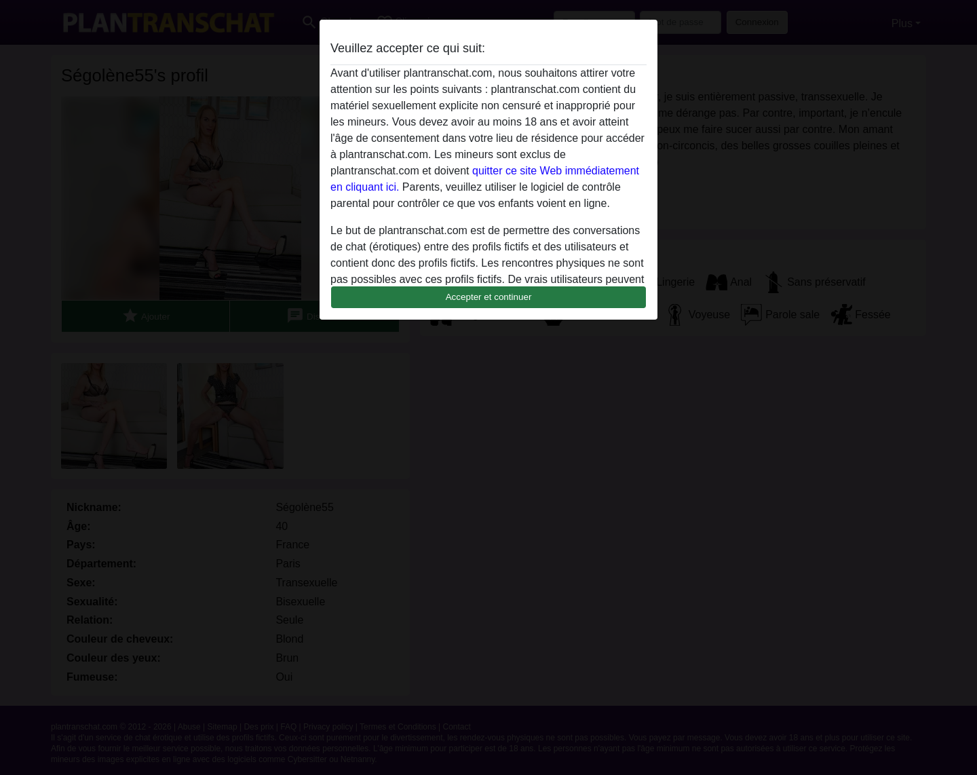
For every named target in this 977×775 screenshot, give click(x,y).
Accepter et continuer (489, 297)
